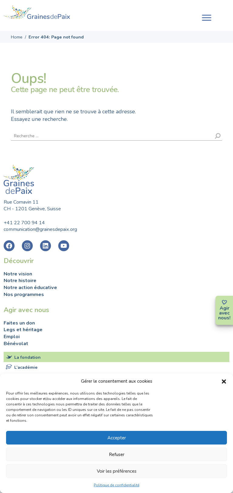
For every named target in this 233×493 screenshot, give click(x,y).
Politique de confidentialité (116, 485)
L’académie (26, 367)
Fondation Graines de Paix (37, 13)
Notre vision (18, 274)
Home (16, 37)
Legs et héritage (23, 329)
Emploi (12, 336)
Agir (224, 308)
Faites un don (19, 323)
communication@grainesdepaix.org (40, 229)
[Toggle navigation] (207, 17)
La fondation (27, 357)
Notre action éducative (30, 287)
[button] (224, 381)
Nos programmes (24, 294)
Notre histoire (20, 280)
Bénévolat (16, 343)
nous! (224, 318)
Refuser (116, 454)
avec (224, 313)
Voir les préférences (117, 471)
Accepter (116, 438)
